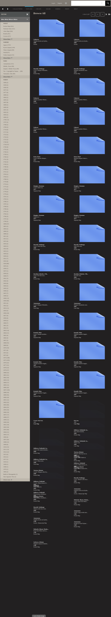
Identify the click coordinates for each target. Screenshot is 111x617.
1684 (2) (5, 97)
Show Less (7, 480)
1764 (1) (5, 177)
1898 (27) (6, 417)
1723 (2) (5, 134)
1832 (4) (5, 261)
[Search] (85, 3)
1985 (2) (5, 472)
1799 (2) (5, 221)
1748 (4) (5, 167)
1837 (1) (5, 271)
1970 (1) (5, 469)
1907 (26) (6, 439)
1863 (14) (6, 330)
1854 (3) (5, 310)
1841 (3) (5, 278)
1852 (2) (5, 305)
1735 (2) (5, 149)
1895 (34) (6, 410)
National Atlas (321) (9, 29)
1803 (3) (5, 226)
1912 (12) (6, 452)
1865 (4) (5, 335)
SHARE (48, 9)
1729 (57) (6, 144)
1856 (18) (6, 313)
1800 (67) (6, 224)
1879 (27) (6, 370)
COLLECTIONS (17, 9)
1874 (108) (6, 358)
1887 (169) (6, 390)
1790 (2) (5, 209)
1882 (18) (6, 377)
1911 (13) (6, 449)
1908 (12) (6, 442)
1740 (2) (5, 157)
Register (60, 3)
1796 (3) (5, 216)
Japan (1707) (7, 45)
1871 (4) (5, 350)
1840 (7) (5, 276)
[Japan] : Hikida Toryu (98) (11, 69)
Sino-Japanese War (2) (9, 477)
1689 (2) (5, 105)
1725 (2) (5, 139)
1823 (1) (5, 251)
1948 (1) (5, 467)
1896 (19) (6, 412)
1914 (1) (5, 457)
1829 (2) (5, 253)
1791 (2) (5, 211)
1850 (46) (6, 300)
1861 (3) (5, 325)
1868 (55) (6, 343)
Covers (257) (7, 36)
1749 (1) (5, 169)
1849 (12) (6, 298)
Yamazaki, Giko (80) (9, 73)
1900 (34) (6, 422)
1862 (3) (5, 328)
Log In (53, 3)
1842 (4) (5, 281)
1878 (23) (6, 367)
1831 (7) (5, 258)
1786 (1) (5, 201)
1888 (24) (6, 392)
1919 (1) (5, 462)
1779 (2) (5, 194)
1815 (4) (5, 241)
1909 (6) (5, 444)
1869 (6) (5, 345)
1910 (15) (6, 447)
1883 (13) (6, 380)
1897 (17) (6, 415)
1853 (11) (6, 308)
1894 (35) (6, 407)
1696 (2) (5, 117)
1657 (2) (5, 90)
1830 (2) (5, 256)
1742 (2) (5, 162)
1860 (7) (5, 323)
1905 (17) (6, 434)
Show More (8, 39)
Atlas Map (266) (8, 31)
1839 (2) (5, 273)
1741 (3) (5, 159)
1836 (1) (5, 268)
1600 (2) (5, 82)
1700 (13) (6, 120)
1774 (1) (5, 184)
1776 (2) (5, 189)
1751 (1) (5, 172)
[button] (107, 3)
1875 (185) (6, 360)
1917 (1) (5, 459)
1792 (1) (5, 214)
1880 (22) (6, 372)
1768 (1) (5, 179)
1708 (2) (5, 124)
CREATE (38, 9)
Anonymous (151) (8, 64)
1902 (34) (6, 427)
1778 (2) (5, 191)
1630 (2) (5, 85)
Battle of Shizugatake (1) (10, 474)
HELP (76, 9)
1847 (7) (5, 293)
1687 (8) (5, 102)
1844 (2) (5, 286)
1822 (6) (5, 248)
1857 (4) (5, 315)
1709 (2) (5, 127)
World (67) (6, 52)
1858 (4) (5, 318)
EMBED (57, 9)
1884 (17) (6, 382)
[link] (102, 3)
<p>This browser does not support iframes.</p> (55, 576)
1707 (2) (5, 122)
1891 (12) (6, 400)
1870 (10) (6, 348)
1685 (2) (5, 100)
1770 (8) (5, 181)
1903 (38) (6, 429)
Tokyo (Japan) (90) (8, 50)
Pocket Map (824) (8, 26)
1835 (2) (5, 266)
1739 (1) (5, 154)
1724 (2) (5, 137)
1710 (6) (5, 129)
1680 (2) (5, 95)
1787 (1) (5, 204)
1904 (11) (6, 432)
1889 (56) (6, 395)
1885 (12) (6, 385)
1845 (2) (5, 288)
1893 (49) (6, 405)
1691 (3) (5, 110)
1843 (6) (5, 283)
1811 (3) (5, 236)
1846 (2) (5, 291)
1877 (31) (6, 365)
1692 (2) (5, 112)
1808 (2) (5, 234)
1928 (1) (5, 464)
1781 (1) (5, 196)
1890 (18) (6, 397)
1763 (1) (5, 174)
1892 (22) (6, 402)
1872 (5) (5, 353)
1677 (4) (5, 92)
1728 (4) (5, 142)
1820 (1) (5, 246)
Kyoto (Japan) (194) (9, 47)
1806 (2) (5, 231)
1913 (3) (5, 454)
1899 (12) (6, 419)
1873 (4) (5, 355)
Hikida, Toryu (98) (8, 66)
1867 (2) (5, 340)
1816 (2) (5, 243)
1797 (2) (5, 219)
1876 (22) (6, 362)
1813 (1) (5, 239)
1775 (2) (5, 186)
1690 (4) (5, 107)
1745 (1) (5, 164)
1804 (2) (5, 229)
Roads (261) (6, 33)
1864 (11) (6, 333)
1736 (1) (5, 152)
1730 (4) (5, 147)
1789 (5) (5, 206)
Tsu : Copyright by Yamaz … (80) (13, 71)
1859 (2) (5, 320)
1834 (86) (6, 263)
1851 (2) (5, 303)
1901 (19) (6, 424)
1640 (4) (5, 87)
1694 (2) (5, 115)
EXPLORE (29, 9)
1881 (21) (6, 375)
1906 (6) (5, 437)
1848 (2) (5, 296)
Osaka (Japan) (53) (8, 55)
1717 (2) (5, 132)
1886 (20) (6, 387)
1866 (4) (5, 338)
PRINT (67, 9)
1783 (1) (5, 199)
